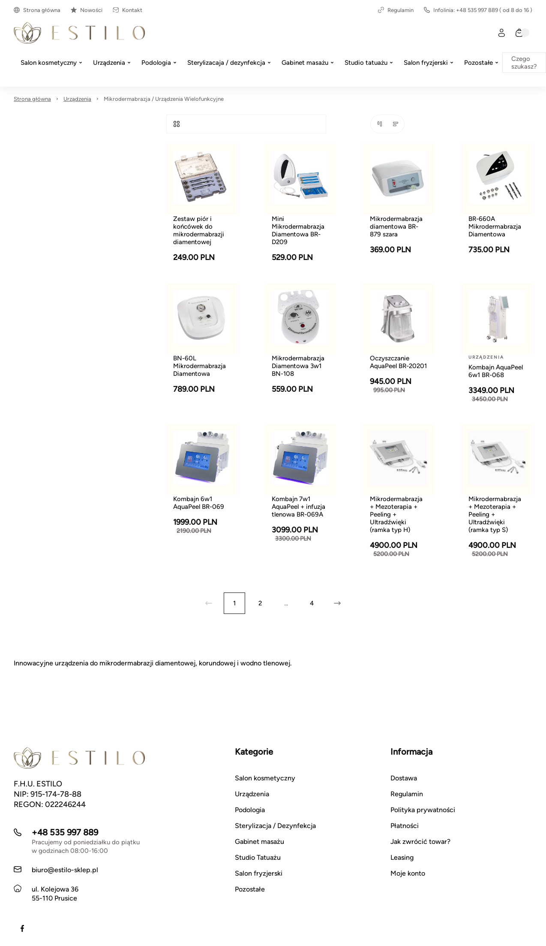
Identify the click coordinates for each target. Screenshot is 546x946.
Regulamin (396, 10)
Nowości (86, 10)
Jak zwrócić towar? (420, 841)
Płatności (404, 826)
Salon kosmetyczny (265, 778)
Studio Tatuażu (258, 857)
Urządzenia (77, 99)
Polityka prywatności (422, 810)
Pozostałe (250, 889)
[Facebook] (22, 928)
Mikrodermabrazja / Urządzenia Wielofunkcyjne (164, 99)
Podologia (250, 810)
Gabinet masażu (259, 841)
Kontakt (127, 10)
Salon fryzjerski (258, 873)
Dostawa (403, 778)
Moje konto (407, 873)
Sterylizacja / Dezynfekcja (275, 826)
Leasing (402, 857)
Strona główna (37, 10)
